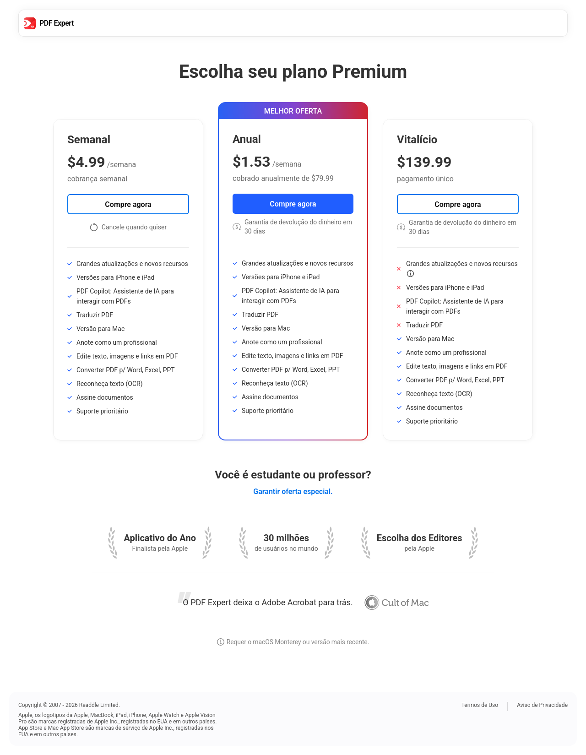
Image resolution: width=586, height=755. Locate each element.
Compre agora (128, 204)
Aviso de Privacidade (542, 705)
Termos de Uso (479, 705)
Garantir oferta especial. (292, 491)
